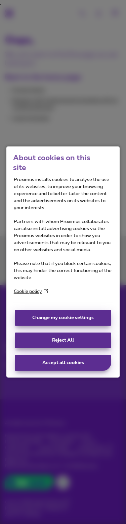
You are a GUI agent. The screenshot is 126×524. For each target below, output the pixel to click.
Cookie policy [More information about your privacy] (31, 291)
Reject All (63, 340)
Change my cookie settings (63, 317)
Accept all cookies (63, 362)
